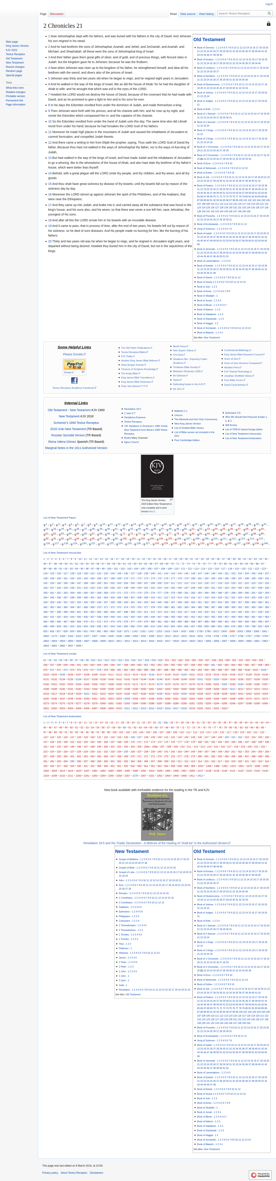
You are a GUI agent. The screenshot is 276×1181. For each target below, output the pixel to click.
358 (247, 602)
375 (133, 607)
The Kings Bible (129, 373)
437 (92, 616)
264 (72, 592)
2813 (135, 640)
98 (233, 200)
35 (243, 51)
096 (220, 669)
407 (119, 611)
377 (146, 607)
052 (153, 664)
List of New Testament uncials (60, 653)
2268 (62, 636)
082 (126, 669)
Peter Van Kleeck (130, 386)
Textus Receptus (133, 421)
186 (233, 578)
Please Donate (73, 354)
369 (92, 607)
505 (92, 626)
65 (198, 196)
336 (99, 602)
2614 (176, 636)
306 (126, 597)
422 (220, 611)
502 (72, 626)
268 (99, 592)
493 (240, 621)
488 (206, 621)
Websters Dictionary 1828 (186, 371)
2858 (232, 640)
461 (253, 616)
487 (200, 621)
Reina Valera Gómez (62, 441)
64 (266, 193)
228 (59, 587)
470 (86, 621)
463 (267, 616)
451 (186, 616)
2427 (86, 636)
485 (186, 621)
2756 (224, 636)
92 (214, 200)
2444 (103, 636)
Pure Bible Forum (233, 380)
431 (52, 616)
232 (86, 587)
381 (173, 607)
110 (213, 204)
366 (72, 607)
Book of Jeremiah (206, 249)
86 (266, 196)
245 (173, 587)
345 (159, 602)
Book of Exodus (205, 59)
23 (205, 51)
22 (201, 51)
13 (244, 47)
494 (247, 621)
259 (267, 587)
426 (247, 611)
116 (240, 204)
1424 (175, 631)
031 (234, 660)
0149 (184, 679)
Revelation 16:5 (132, 409)
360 (260, 602)
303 (106, 597)
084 (139, 669)
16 (254, 47)
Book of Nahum (205, 309)
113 (226, 204)
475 (119, 621)
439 (106, 616)
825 (45, 631)
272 (126, 592)
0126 (232, 674)
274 (139, 592)
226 (45, 587)
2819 (184, 640)
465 (52, 621)
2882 (62, 645)
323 (240, 597)
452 (193, 616)
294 (45, 597)
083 (133, 669)
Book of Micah (204, 305)
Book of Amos (204, 291)
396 (45, 611)
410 (139, 611)
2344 (70, 636)
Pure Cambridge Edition (187, 440)
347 (173, 602)
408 (126, 611)
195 (65, 583)
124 (203, 207)
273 (133, 592)
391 (240, 607)
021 (167, 660)
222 (247, 583)
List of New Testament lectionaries (243, 438)
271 (119, 592)
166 (99, 578)
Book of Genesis (205, 47)
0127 (241, 674)
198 (86, 583)
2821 (200, 640)
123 (199, 207)
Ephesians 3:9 (232, 413)
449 (173, 616)
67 (205, 196)
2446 (119, 636)
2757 (232, 636)
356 (233, 602)
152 (233, 573)
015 (127, 660)
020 (160, 660)
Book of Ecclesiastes (207, 224)
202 (112, 583)
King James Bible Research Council (243, 354)
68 (208, 196)
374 (126, 607)
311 (159, 597)
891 (99, 631)
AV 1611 (177, 389)
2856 (216, 640)
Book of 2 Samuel (206, 122)
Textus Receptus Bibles (133, 352)
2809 (103, 640)
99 (237, 200)
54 (233, 193)
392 (247, 607)
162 (72, 578)
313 (173, 597)
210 (166, 583)
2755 (216, 636)
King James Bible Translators (136, 377)
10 (235, 47)
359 (253, 602)
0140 (111, 679)
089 (173, 669)
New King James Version (187, 423)
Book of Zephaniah (206, 318)
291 (253, 592)
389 (226, 607)
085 (146, 669)
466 (59, 621)
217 (213, 583)
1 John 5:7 (129, 413)
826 (52, 631)
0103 (46, 674)
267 (92, 592)
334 (86, 602)
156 (260, 573)
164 (86, 578)
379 (159, 607)
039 (65, 664)
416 (180, 611)
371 (106, 607)
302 (99, 597)
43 (198, 55)
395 (267, 607)
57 (243, 193)
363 (52, 607)
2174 (54, 636)
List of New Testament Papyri (59, 517)
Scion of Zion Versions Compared (242, 363)
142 (213, 211)
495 (253, 621)
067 (253, 664)
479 (146, 621)
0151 (200, 679)
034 (254, 660)
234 (99, 587)
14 (247, 47)
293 (267, 592)
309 (146, 597)
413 (159, 611)
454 (206, 616)
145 (226, 211)
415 (173, 611)
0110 (103, 674)
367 (79, 607)
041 (79, 664)
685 (240, 626)
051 (146, 664)
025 (194, 660)
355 (226, 602)
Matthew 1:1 (180, 411)
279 (173, 592)
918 (119, 631)
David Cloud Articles (235, 385)
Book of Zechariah (206, 328)
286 (220, 592)
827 (59, 631)
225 (267, 583)
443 (133, 616)
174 (153, 578)
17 (257, 47)
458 (233, 616)
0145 (151, 679)
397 (52, 611)
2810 (111, 640)
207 (146, 583)
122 (266, 204)
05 (66, 660)
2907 (70, 645)
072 (59, 669)
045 (106, 664)
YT (143, 386)
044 (99, 664)
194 (59, 583)
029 (221, 660)
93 (217, 200)
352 (206, 602)
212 (180, 583)
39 (256, 51)
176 (166, 578)
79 (243, 196)
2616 (192, 636)
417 (186, 611)
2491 (143, 636)
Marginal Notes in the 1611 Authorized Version (76, 448)
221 (240, 583)
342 (139, 602)
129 (226, 207)
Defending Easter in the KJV (188, 384)
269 (106, 592)
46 (208, 55)
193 (52, 583)
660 (213, 626)
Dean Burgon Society (132, 365)
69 (211, 196)
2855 (208, 640)
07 (76, 660)
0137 (86, 679)
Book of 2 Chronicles (207, 155)
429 (267, 611)
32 (233, 51)
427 (253, 611)
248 (193, 587)
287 (226, 592)
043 (92, 664)
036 (45, 664)
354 (220, 602)
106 (268, 200)
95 (224, 200)
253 (226, 587)
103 (254, 200)
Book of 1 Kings (205, 130)
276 (153, 592)
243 (159, 587)
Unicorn (178, 415)
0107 (78, 674)
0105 (62, 674)
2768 (257, 636)
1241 (151, 631)
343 (146, 602)
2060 (256, 631)
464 (45, 621)
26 (214, 51)
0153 (216, 679)
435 (79, 616)
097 (226, 669)
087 (159, 669)
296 (59, 597)
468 (72, 621)
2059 (248, 631)
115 (235, 204)
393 (253, 607)
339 (119, 602)
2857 (224, 640)
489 (213, 621)
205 (133, 583)
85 (262, 196)
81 (249, 196)
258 (260, 587)
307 (133, 597)
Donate (67, 372)
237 (119, 587)
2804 (62, 640)
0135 (70, 679)
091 (186, 669)
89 (205, 200)
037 (52, 664)
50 (221, 55)
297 (65, 597)
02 (50, 660)
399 (65, 611)
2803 (54, 640)
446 (153, 616)
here (150, 511)
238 (126, 587)
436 (86, 616)
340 (126, 602)
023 (180, 660)
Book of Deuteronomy (208, 84)
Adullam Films (231, 367)
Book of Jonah (204, 300)
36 (246, 51)
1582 (191, 631)
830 (79, 631)
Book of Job (203, 177)
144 (221, 211)
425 (240, 611)
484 (180, 621)
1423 (167, 631)
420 (206, 611)
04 (60, 660)
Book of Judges (205, 101)
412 (153, 611)
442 (126, 616)
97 (230, 200)
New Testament (212, 337)
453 (200, 616)
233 (92, 587)
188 (247, 578)
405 (106, 611)
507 (106, 626)
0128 (249, 674)
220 (233, 583)
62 (259, 193)
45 (205, 55)
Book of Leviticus (206, 68)
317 (200, 597)
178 (180, 578)
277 (159, 592)
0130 (265, 674)
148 (240, 211)
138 (266, 207)
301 (92, 597)
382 (180, 607)
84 (259, 196)
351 (200, 602)
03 (55, 660)
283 (200, 592)
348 (180, 602)
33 (237, 51)
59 (249, 193)
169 (119, 578)
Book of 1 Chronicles (207, 146)
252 (220, 587)
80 (246, 196)
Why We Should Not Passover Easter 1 (246, 417)
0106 (70, 674)
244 (166, 587)
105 (263, 200)
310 (153, 597)
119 (253, 204)
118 (248, 204)
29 (224, 51)
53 (230, 193)
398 (59, 611)
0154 (224, 679)
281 (186, 592)
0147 (168, 679)
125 (208, 207)
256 (247, 587)
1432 (183, 631)
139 (199, 211)
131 (235, 207)
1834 (224, 631)
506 (99, 626)
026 (201, 660)
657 (193, 626)
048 (126, 664)
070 (45, 669)
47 (211, 55)
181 (200, 578)
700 (247, 626)
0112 (119, 674)
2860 (249, 640)
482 (166, 621)
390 (233, 607)
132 (240, 207)
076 (86, 669)
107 (199, 204)
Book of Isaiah (204, 233)
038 (59, 664)
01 (44, 660)
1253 (159, 631)
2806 (78, 640)
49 (217, 55)
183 (213, 578)
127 (217, 207)
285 (213, 592)
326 (260, 597)
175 (159, 578)
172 (139, 578)
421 (213, 611)
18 (260, 47)
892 (106, 631)
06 (71, 660)
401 (79, 611)
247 (186, 587)
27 (217, 51)
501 (65, 626)
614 (153, 626)
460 (247, 616)
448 (166, 616)
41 (262, 51)
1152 (143, 631)
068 (260, 664)
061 (213, 664)
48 (214, 55)
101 (245, 200)
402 (86, 611)
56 (240, 193)
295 (52, 597)
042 (86, 664)
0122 (200, 674)
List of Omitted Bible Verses (189, 428)
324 (247, 597)
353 (213, 602)
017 (140, 660)
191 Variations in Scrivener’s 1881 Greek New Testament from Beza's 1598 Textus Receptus (146, 430)
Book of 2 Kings (205, 138)
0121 (192, 674)
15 (250, 47)
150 (248, 211)
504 (86, 626)
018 (147, 660)
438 (99, 616)
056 (180, 664)
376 (139, 607)
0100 (247, 669)
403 (92, 611)
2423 (78, 636)
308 (139, 597)
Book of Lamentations (208, 261)
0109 (95, 674)
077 (92, 669)
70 (214, 196)
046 (112, 664)
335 (92, 602)
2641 (200, 636)
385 (200, 607)
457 (226, 616)
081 (119, 669)
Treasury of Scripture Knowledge (138, 369)
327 (267, 597)
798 (253, 626)
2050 (232, 631)
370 (99, 607)
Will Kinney (231, 425)
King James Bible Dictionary (136, 382)
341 (133, 602)
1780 (208, 631)
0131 (46, 679)
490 (220, 621)
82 (253, 196)
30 (227, 51)
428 (260, 611)
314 (180, 597)
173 (146, 578)
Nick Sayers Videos (183, 350)
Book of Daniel (204, 277)
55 (237, 193)
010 (93, 660)
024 (187, 660)
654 (173, 626)
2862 (265, 640)
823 (260, 626)
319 (213, 597)
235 (106, 587)
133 (244, 207)
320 (220, 597)
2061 (264, 631)
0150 (192, 679)
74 (227, 196)
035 (261, 660)
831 (86, 631)
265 (79, 592)
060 (206, 664)
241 (146, 587)
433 (65, 616)
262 (59, 592)
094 (206, 669)
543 (112, 626)
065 (240, 664)
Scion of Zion (231, 359)
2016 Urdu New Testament (68, 429)
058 (193, 664)
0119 (176, 674)
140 (203, 211)
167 (106, 578)
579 (139, 626)
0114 (135, 674)
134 (248, 207)
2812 (127, 640)
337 (106, 602)
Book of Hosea (204, 282)
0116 (151, 674)
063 (226, 664)
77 (237, 196)
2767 (249, 636)
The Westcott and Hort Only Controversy (195, 419)
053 (159, 664)
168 (112, 578)
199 (92, 583)
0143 (135, 679)
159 (52, 578)
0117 (160, 674)
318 (206, 597)
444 (139, 616)
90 (208, 200)
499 (52, 626)
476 (126, 621)
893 (112, 631)
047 (119, 664)
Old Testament (209, 39)
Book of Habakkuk (206, 314)
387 (213, 607)
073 (65, 669)
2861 (257, 640)
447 (159, 616)
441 (119, 616)
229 (65, 587)
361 (267, 602)
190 (260, 578)
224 (260, 583)
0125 (224, 674)
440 (112, 616)
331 (65, 602)
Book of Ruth (203, 109)
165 (92, 578)
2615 (184, 636)
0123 (208, 674)
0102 (264, 669)
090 (180, 669)
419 (200, 611)
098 (233, 669)
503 (79, 626)
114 (230, 204)
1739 (199, 631)
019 (154, 660)
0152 (208, 679)
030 (227, 660)
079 (106, 669)
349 (186, 602)
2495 (151, 636)
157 (267, 573)
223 (253, 583)
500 (59, 626)
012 (107, 660)
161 (65, 578)
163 (79, 578)
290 (247, 592)
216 (206, 583)
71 (217, 196)
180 (193, 578)
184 (220, 578)
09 (87, 660)
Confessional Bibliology (236, 350)
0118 (168, 674)
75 (230, 196)
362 (45, 607)
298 (72, 597)
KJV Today (127, 356)
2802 (46, 640)
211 (173, 583)
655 (180, 626)
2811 (119, 640)
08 (81, 660)
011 (100, 660)
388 (220, 607)
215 (200, 583)
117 (244, 204)
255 (240, 587)
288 (233, 592)
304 (112, 597)
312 (166, 597)
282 (193, 592)
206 (139, 583)
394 (260, 607)
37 (249, 51)
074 (72, 669)
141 (208, 211)
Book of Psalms (205, 185)
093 (200, 669)
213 (186, 583)
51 (224, 193)
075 (79, 669)
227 (52, 587)
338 (112, 602)
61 (256, 193)
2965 (78, 645)
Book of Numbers (206, 76)
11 (238, 47)
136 (257, 207)
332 (72, 602)
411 (146, 611)
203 (119, 583)
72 (221, 196)
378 (153, 607)
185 (226, 578)
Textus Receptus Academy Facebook (73, 387)
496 (260, 621)
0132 (54, 679)
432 (59, 616)
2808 (95, 640)
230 (72, 587)
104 (259, 200)
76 (233, 196)
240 (139, 587)
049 (133, 664)
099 (240, 669)
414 (166, 611)
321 (226, 597)
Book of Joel (203, 286)
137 (262, 207)
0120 (184, 674)
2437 (95, 636)
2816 (160, 640)
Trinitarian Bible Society (185, 367)
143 (217, 211)
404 (99, 611)
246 (180, 587)
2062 (46, 636)
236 (112, 587)
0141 (119, 679)
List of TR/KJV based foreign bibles (244, 429)
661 (220, 626)
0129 (257, 674)
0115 (143, 674)
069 (267, 664)
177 (173, 578)
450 (180, 616)
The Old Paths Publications (135, 348)
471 (92, 621)
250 (206, 587)
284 (206, 592)
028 (214, 660)
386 (206, 607)
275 (146, 592)
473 (106, 621)
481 (159, 621)
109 (208, 204)
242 (153, 587)
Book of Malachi (205, 332)
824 (267, 626)
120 (257, 204)
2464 (135, 636)
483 (173, 621)
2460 (127, 636)
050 (139, 664)
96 (227, 200)
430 (45, 616)
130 (230, 207)
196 (72, 583)
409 (133, 611)
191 (267, 578)
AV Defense (179, 375)
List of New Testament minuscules (243, 433)
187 (240, 578)
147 (235, 211)
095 (213, 669)
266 (86, 592)
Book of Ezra (203, 163)
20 (267, 47)
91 (211, 200)
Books (127, 437)
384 (193, 607)
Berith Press (179, 346)
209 (159, 583)
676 (233, 626)
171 (133, 578)
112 (221, 204)
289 (240, 592)
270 (112, 592)
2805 (70, 640)
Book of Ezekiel (205, 265)
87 (198, 200)
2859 (241, 640)
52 (227, 193)
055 (173, 664)
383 (186, 607)
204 (126, 583)
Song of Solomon (206, 229)
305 (119, 597)
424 (233, 611)
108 (203, 204)
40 (259, 51)
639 (159, 626)
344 (153, 602)
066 (247, 664)
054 (166, 664)
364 (59, 607)
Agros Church (131, 442)
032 (241, 660)
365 (65, 607)
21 (198, 51)
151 (226, 573)
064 (233, 664)
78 (240, 196)
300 (86, 597)
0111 (111, 674)
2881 (54, 645)
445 (146, 616)
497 (267, 621)
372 (112, 607)
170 (126, 578)
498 (45, 626)
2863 (46, 645)
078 (99, 669)
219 (226, 583)
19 (263, 47)
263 (65, 592)
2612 (160, 636)
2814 (143, 640)
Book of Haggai (205, 323)
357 (240, 602)
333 (79, 602)
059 (200, 664)
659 (206, 626)
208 (153, 583)
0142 (127, 679)
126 (213, 207)
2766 (241, 636)
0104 (54, 674)
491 (226, 621)
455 (213, 616)
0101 (255, 669)
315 (186, 597)
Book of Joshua (205, 92)
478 (139, 621)
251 (213, 587)
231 (79, 587)
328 (45, 602)
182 (206, 578)
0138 (95, 679)
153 (240, 573)
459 (240, 616)
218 (220, 583)
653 (166, 626)
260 (45, 592)
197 (79, 583)
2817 (168, 640)
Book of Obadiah (205, 295)
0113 (127, 674)
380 (166, 607)
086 (153, 669)
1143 (135, 631)
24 (208, 51)
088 (166, 669)
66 (201, 196)
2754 (208, 636)
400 (72, 611)
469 (79, 621)
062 (220, 664)
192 (45, 583)
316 (193, 597)
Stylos (176, 380)
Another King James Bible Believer (139, 360)
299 (79, 597)
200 (99, 583)
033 (248, 660)
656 (186, 626)
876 (92, 631)
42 (266, 51)
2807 (86, 640)
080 (112, 669)
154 (247, 573)
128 (221, 207)
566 (133, 626)
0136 (78, 679)
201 (106, 583)
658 (200, 626)
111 (217, 204)
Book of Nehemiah (206, 168)
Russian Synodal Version (68, 435)
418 (193, 611)
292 (260, 592)
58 (246, 193)
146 (230, 211)
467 (65, 621)
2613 (168, 636)
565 (126, 626)
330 (59, 602)
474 (112, 621)
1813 (216, 631)
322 (233, 597)
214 (193, 583)
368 (86, 607)
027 (207, 660)
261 (52, 592)
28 (221, 51)
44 (201, 55)
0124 (216, 674)
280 (180, 592)
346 (166, 602)
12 (241, 47)
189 (253, 578)
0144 (143, 679)
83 (256, 196)
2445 (111, 636)
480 (153, 621)
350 (193, 602)
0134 (62, 679)
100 (241, 200)
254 (233, 587)
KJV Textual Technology (236, 371)
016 (134, 660)
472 (99, 621)
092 (193, 669)
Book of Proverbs (206, 216)
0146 (160, 679)
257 (253, 587)
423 (226, 611)
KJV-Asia (178, 354)
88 (201, 200)
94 (221, 200)
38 (253, 51)
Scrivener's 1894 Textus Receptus (76, 422)
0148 (176, 679)
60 (253, 193)
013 (113, 660)
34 (240, 51)
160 (59, 578)
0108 (86, 674)
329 (52, 602)
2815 (151, 640)
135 (253, 207)
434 (72, 616)
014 (120, 660)
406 (112, 611)
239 (133, 587)
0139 (103, 679)
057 (186, 664)
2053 (240, 631)
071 (52, 669)
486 (193, 621)
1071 (127, 631)
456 (220, 616)
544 (119, 626)
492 (233, 621)
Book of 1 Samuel (206, 113)
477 (133, 621)
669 (226, 626)
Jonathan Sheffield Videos (238, 376)
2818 (176, 640)
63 (262, 193)
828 (65, 631)
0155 (232, 679)
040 (72, 664)
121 (262, 204)
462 (260, 616)
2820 (192, 640)
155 (253, 573)
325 (253, 597)
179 (186, 578)
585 (146, 626)
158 (45, 578)
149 (244, 211)
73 (224, 196)
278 (166, 592)
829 (72, 631)
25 (211, 51)
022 (174, 660)
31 (230, 51)
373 (119, 607)
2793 (265, 636)
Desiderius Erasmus (135, 417)
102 (250, 200)
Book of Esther (204, 172)
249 (200, 587)
